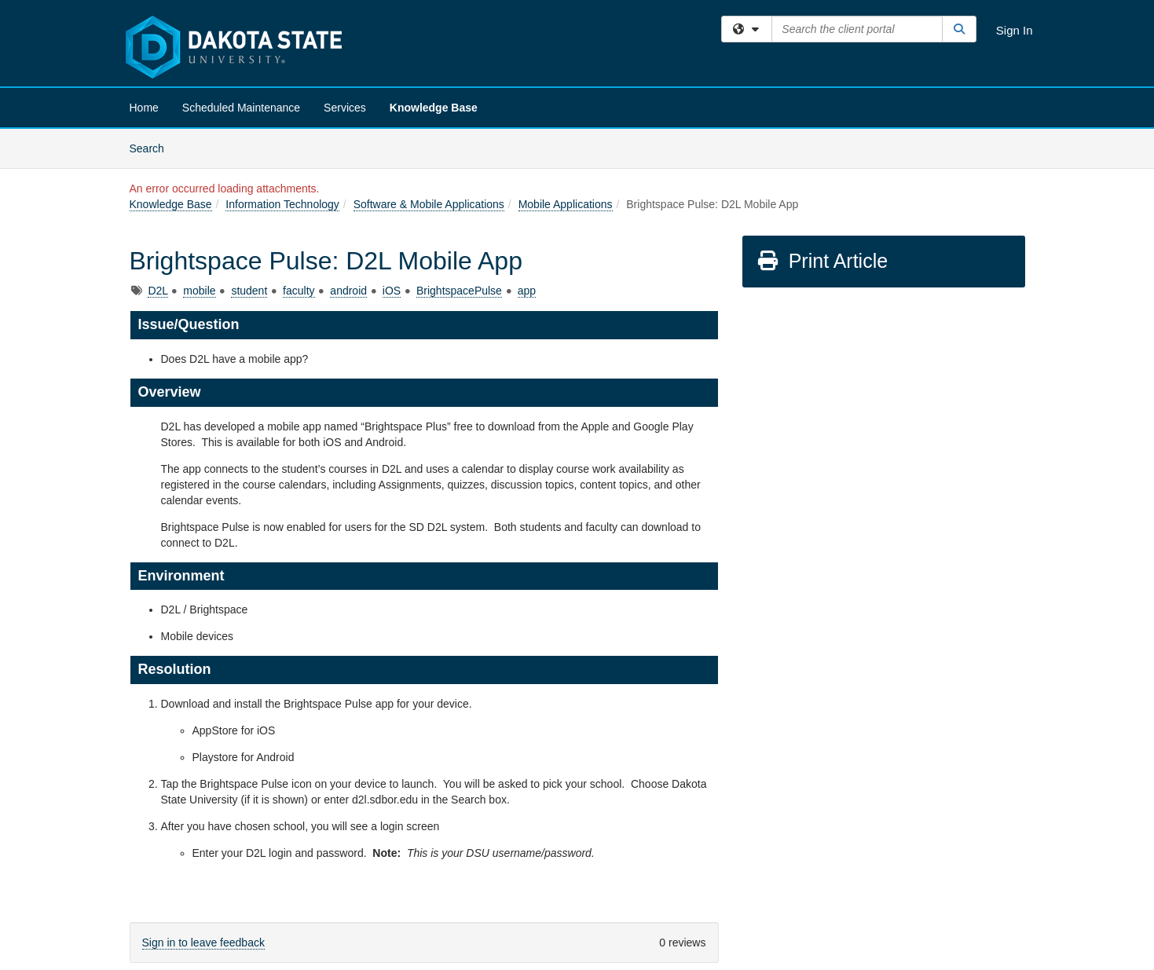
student (249, 290)
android (348, 290)
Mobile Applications (565, 204)
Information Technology (282, 204)
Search (153, 147)
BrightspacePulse (459, 290)
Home (144, 107)
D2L (157, 290)
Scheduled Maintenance (241, 107)
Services (345, 107)
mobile (199, 290)
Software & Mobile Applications (429, 204)
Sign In (1014, 30)
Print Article (822, 261)
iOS (392, 290)
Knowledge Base (434, 107)
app (527, 290)
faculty (298, 290)
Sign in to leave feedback (203, 942)
